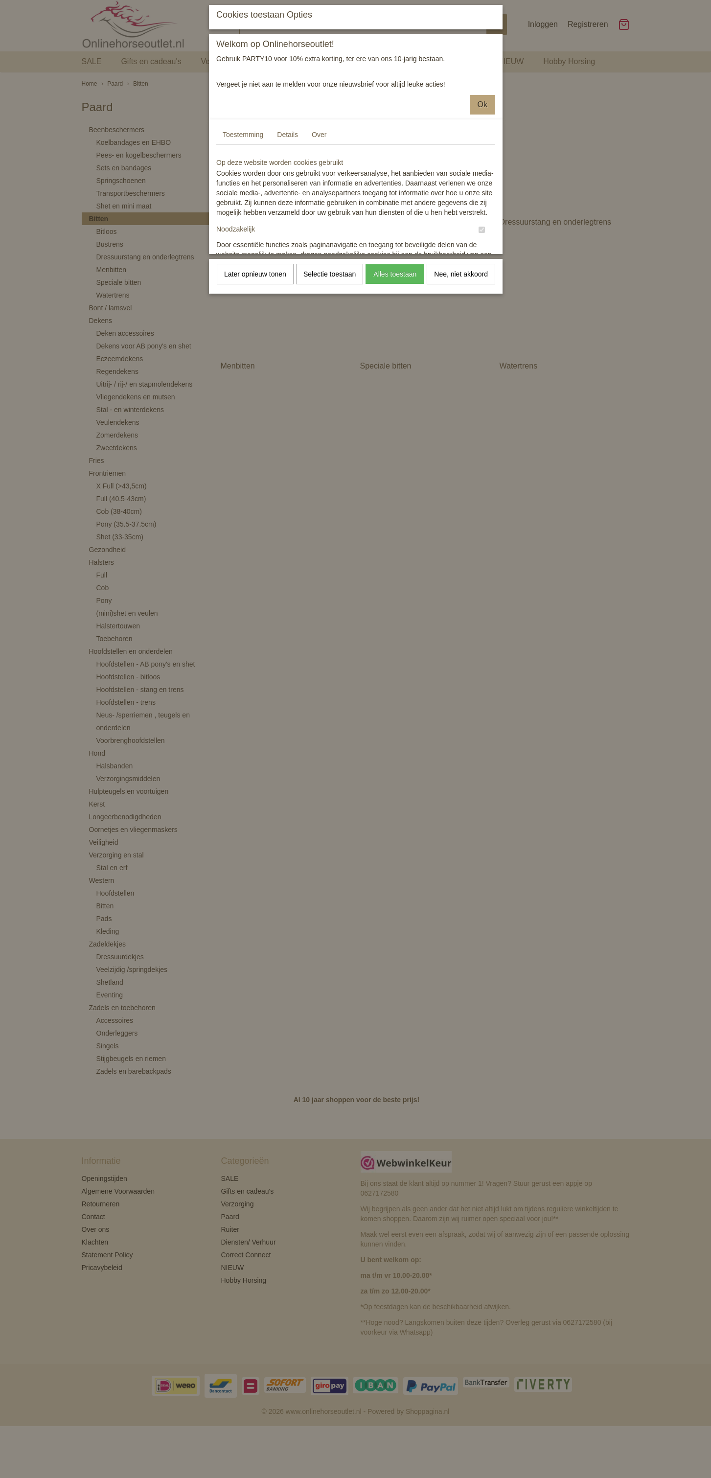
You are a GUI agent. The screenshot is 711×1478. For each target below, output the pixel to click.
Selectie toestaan (329, 274)
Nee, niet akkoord (461, 274)
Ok (482, 104)
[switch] (482, 230)
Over (319, 135)
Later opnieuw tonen (255, 274)
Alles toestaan (394, 274)
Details (287, 135)
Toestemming (243, 135)
